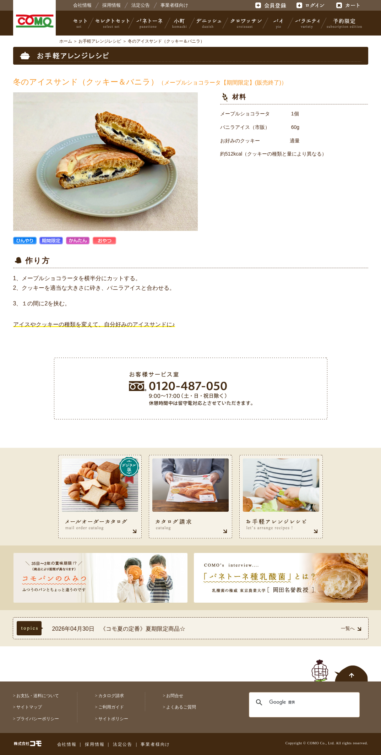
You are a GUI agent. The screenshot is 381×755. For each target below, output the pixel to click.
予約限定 (343, 23)
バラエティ (307, 23)
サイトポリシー (113, 718)
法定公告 (140, 5)
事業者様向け (174, 5)
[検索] (300, 702)
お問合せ (174, 695)
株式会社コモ (34, 21)
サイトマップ (29, 707)
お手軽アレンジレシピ (99, 41)
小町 (179, 23)
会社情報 (82, 5)
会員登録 (271, 5)
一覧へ (351, 628)
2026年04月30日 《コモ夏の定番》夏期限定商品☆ (118, 629)
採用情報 (111, 5)
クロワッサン (246, 23)
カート (349, 5)
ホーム (65, 41)
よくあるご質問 (181, 707)
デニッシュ (209, 23)
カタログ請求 (111, 695)
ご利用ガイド (111, 707)
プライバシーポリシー (37, 718)
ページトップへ (339, 666)
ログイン (310, 5)
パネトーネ (149, 23)
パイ (278, 23)
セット (80, 23)
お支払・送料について (37, 695)
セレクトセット (111, 23)
